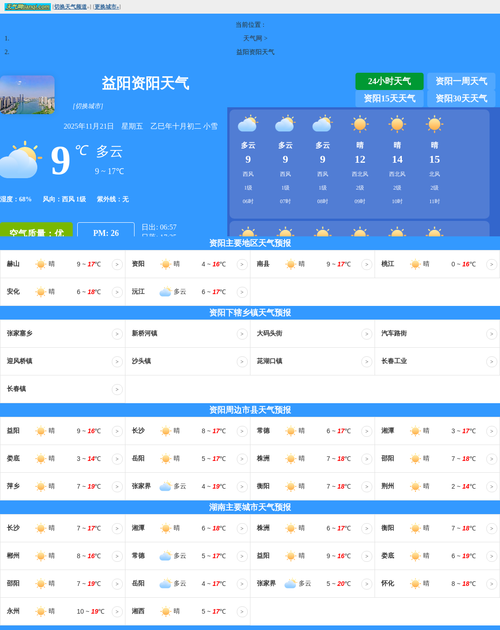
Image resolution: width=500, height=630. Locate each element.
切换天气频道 (70, 7)
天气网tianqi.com (28, 7)
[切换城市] (88, 106)
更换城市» (107, 7)
